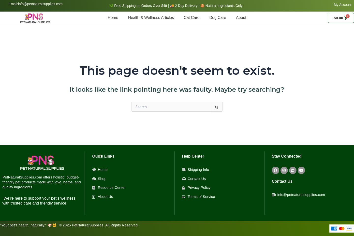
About (241, 17)
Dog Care (217, 17)
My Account (343, 5)
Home (113, 17)
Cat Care (191, 17)
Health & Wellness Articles (151, 17)
